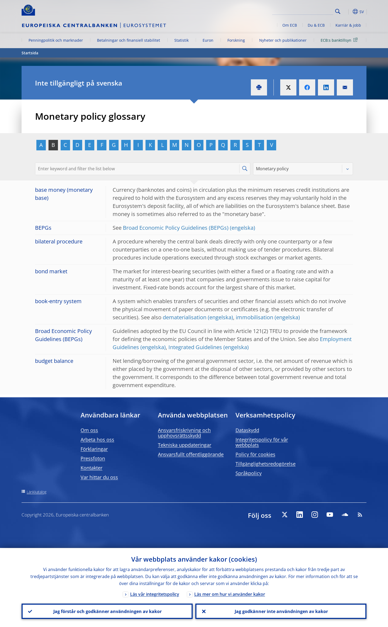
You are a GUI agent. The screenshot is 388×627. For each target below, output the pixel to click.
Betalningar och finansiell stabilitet (128, 40)
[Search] (306, 11)
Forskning (236, 40)
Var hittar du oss (99, 477)
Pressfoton (93, 458)
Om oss (89, 430)
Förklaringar (94, 449)
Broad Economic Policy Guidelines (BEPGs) (175, 227)
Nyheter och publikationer (283, 40)
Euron (208, 40)
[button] (347, 11)
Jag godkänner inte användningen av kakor (281, 611)
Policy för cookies (255, 454)
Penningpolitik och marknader (56, 40)
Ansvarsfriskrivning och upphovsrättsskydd (184, 433)
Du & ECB (316, 25)
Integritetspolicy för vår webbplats (261, 442)
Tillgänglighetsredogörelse (265, 463)
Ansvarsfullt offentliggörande (191, 454)
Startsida (30, 52)
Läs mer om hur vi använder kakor (229, 594)
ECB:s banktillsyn (340, 40)
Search (337, 11)
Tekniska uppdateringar (184, 445)
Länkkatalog (36, 491)
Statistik (181, 40)
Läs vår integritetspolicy (154, 594)
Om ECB (289, 25)
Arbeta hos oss (97, 439)
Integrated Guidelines (195, 347)
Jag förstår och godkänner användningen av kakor (107, 611)
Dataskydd (247, 430)
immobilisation (254, 317)
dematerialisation (184, 317)
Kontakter (91, 468)
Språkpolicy (248, 473)
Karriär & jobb (348, 25)
